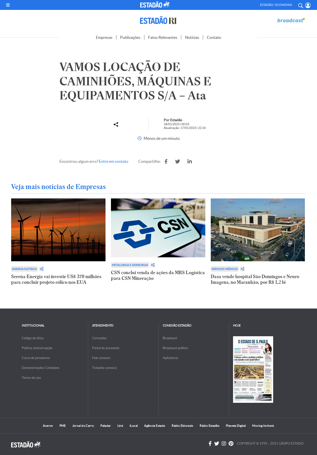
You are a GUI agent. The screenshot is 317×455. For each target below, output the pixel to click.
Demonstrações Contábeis (40, 368)
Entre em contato (113, 161)
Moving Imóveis (263, 425)
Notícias (192, 37)
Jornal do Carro (83, 425)
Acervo (48, 425)
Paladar (105, 425)
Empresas (104, 37)
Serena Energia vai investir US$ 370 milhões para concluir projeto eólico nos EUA (56, 279)
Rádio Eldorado (182, 425)
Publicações (130, 37)
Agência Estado (154, 425)
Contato (214, 37)
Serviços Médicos (225, 268)
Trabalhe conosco (104, 368)
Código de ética (33, 338)
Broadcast (170, 338)
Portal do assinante (105, 348)
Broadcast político (175, 348)
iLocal (134, 425)
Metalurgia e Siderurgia (130, 264)
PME (62, 425)
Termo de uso (31, 378)
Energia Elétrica (24, 268)
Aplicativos (170, 358)
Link (120, 425)
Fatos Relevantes (162, 37)
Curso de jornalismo (36, 358)
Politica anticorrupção (37, 348)
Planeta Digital (236, 425)
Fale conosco (101, 358)
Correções (99, 338)
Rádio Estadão (209, 425)
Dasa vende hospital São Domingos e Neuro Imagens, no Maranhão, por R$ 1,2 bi (255, 279)
